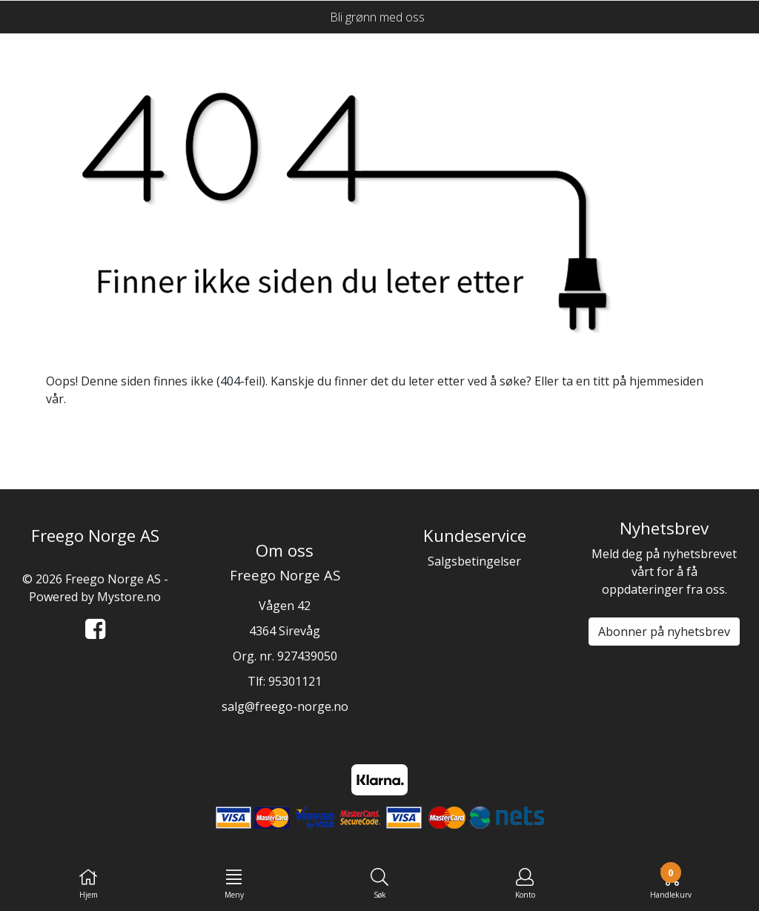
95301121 (295, 681)
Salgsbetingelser (474, 561)
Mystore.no (129, 597)
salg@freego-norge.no (285, 706)
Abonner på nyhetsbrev (664, 631)
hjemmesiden (666, 381)
